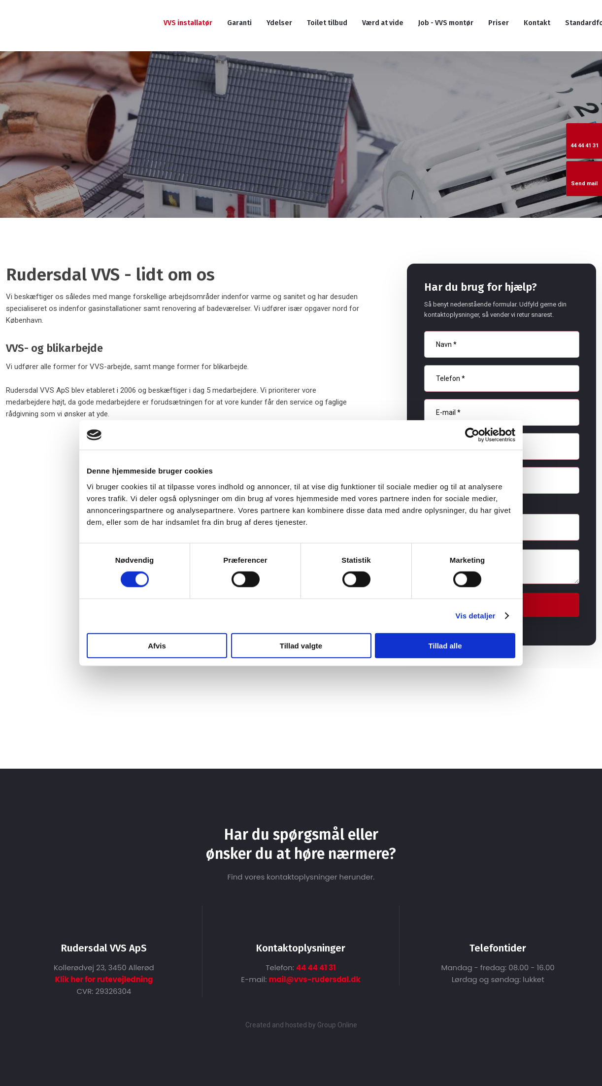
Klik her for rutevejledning (104, 979)
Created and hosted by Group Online (301, 1025)
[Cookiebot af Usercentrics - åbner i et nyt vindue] (472, 435)
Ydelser (279, 23)
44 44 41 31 (316, 967)
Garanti (239, 23)
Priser (498, 23)
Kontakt (537, 23)
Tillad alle (445, 645)
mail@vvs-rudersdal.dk (314, 979)
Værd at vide (382, 23)
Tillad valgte (301, 645)
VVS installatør (188, 23)
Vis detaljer (476, 615)
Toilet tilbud (327, 23)
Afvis (157, 645)
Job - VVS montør (445, 23)
